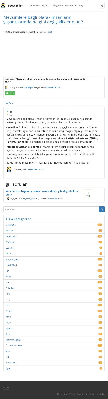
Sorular (45, 5)
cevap (11, 93)
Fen (7, 270)
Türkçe (9, 311)
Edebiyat (9, 230)
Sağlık (8, 322)
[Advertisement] (54, 54)
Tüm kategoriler (18, 219)
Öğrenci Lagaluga (14, 339)
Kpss (8, 351)
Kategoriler (57, 5)
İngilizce (9, 328)
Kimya (8, 316)
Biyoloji (9, 276)
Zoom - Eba (11, 362)
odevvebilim (51, 199)
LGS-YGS (10, 247)
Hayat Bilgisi (27, 87)
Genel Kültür (11, 236)
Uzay (8, 299)
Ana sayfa (35, 5)
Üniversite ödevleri (14, 345)
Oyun (8, 368)
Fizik (8, 293)
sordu (59, 87)
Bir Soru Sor (71, 5)
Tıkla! (49, 32)
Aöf (7, 357)
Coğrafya (10, 288)
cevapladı (42, 169)
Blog (81, 5)
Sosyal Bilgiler (28, 199)
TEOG (8, 253)
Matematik (10, 225)
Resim (8, 334)
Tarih (8, 305)
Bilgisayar (10, 242)
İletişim (6, 387)
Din (7, 282)
